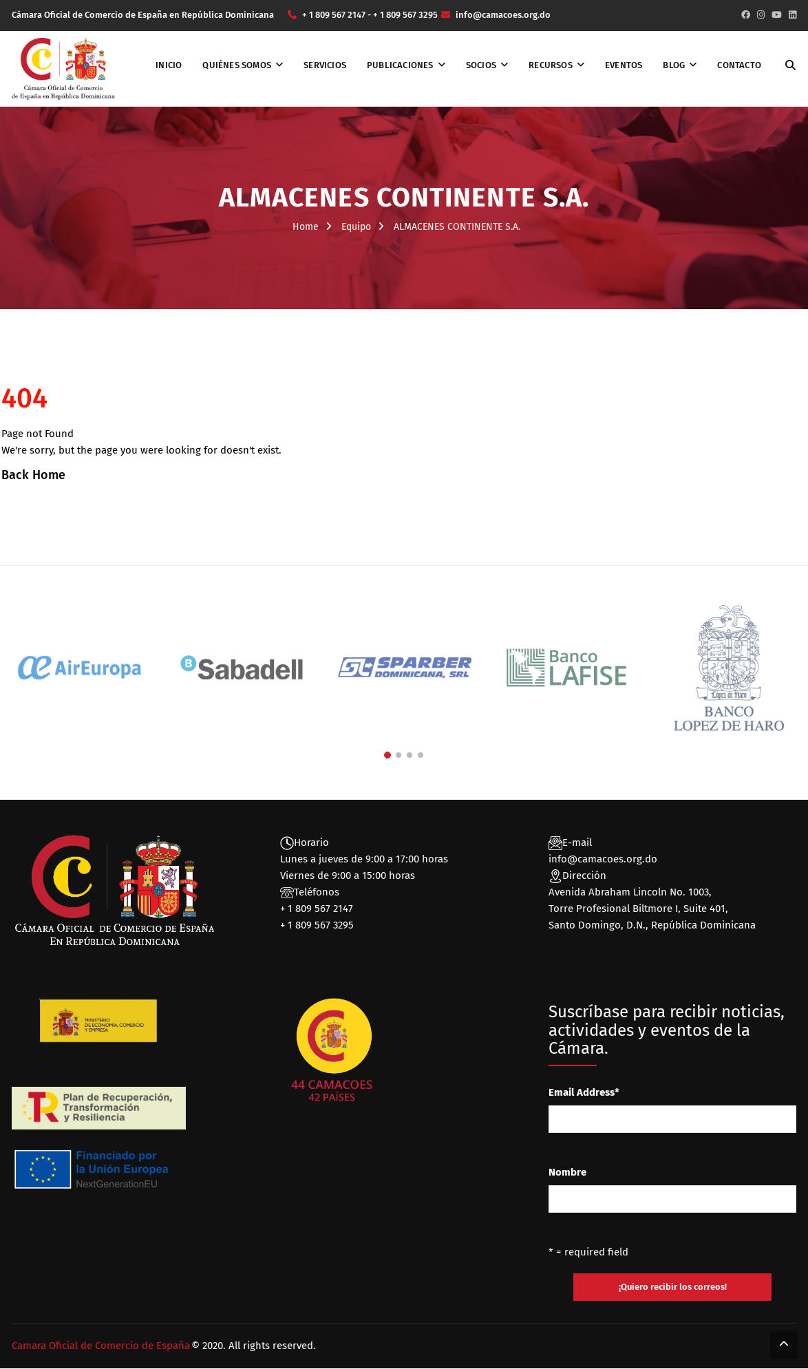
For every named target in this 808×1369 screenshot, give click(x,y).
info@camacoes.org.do (603, 859)
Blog (674, 65)
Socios (481, 65)
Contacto (739, 65)
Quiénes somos (236, 65)
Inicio (169, 65)
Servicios (325, 65)
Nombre (567, 1172)
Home (306, 227)
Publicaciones (400, 65)
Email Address (584, 1092)
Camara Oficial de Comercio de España (101, 1346)
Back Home (33, 474)
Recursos (551, 65)
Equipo (356, 227)
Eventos (623, 65)
